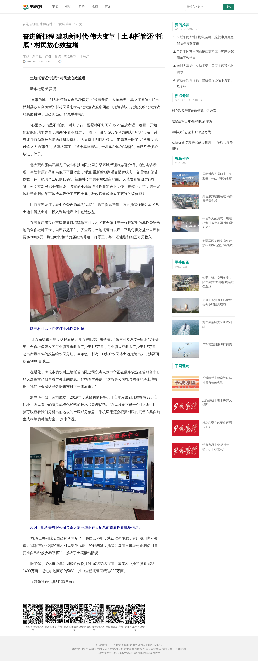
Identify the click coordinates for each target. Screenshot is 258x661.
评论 (68, 7)
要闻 (55, 7)
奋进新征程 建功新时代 (39, 24)
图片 (81, 7)
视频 (94, 7)
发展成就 (65, 24)
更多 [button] (109, 7)
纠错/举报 (101, 645)
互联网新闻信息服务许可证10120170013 (137, 645)
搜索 (228, 6)
